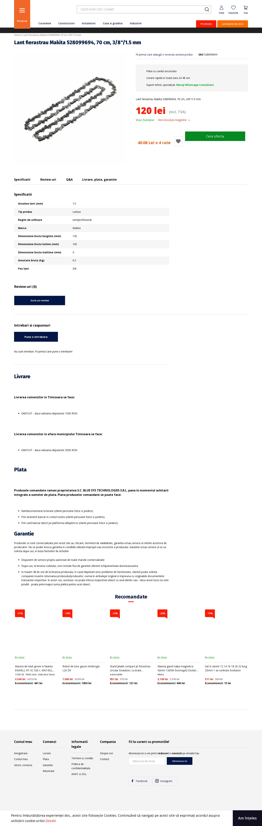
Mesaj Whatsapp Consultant (195, 85)
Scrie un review (40, 300)
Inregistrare (21, 753)
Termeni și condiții (82, 758)
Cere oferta (215, 136)
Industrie (135, 23)
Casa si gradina (113, 23)
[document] (131, 818)
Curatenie (44, 23)
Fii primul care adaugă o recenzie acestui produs (164, 54)
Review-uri (48, 180)
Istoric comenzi (23, 765)
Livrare (47, 753)
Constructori (66, 23)
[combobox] (144, 9)
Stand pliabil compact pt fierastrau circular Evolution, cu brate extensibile (130, 670)
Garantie (48, 765)
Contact (104, 759)
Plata (46, 759)
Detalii (51, 821)
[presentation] (220, 764)
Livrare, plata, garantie (99, 180)
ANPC (74, 774)
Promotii (206, 24)
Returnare (48, 771)
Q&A (69, 180)
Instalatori (89, 23)
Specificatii (22, 180)
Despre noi (106, 753)
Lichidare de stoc (232, 24)
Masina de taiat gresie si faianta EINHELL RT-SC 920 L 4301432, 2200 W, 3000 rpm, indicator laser (35, 670)
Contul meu (21, 759)
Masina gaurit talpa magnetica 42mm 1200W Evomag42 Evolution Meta (178, 670)
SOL (84, 774)
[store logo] (52, 11)
